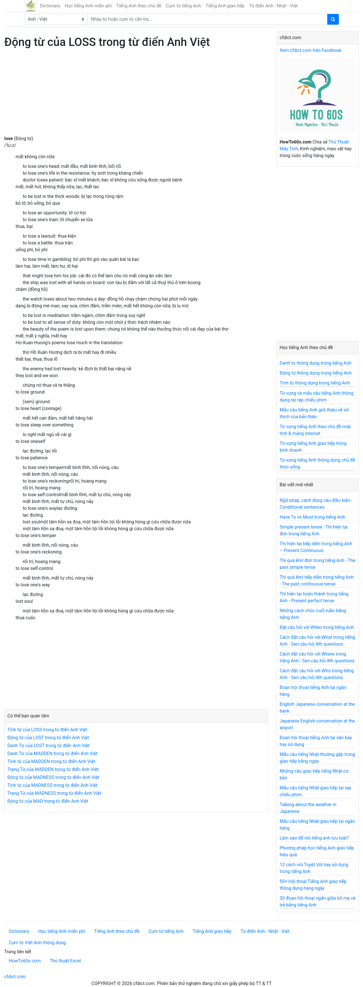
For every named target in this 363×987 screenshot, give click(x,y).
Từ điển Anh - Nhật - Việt (273, 6)
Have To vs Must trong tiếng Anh (312, 517)
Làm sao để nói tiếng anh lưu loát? (314, 838)
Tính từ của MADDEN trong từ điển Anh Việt (51, 761)
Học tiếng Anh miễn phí (88, 6)
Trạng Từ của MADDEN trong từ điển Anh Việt (53, 769)
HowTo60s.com (25, 960)
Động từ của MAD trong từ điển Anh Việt (47, 801)
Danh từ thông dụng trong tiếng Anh (315, 363)
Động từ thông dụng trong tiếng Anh (316, 373)
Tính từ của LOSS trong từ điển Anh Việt (47, 729)
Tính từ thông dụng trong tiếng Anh (315, 383)
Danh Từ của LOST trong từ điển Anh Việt (48, 745)
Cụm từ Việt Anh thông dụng (37, 942)
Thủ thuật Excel (65, 960)
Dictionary (50, 6)
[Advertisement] (136, 95)
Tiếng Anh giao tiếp (225, 6)
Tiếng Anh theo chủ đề (138, 6)
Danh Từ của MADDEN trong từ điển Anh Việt (52, 753)
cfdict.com (15, 976)
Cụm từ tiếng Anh (183, 6)
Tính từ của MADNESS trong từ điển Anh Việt (52, 785)
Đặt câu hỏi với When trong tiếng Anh (317, 627)
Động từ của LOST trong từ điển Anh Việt (48, 737)
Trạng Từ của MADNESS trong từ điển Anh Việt (54, 793)
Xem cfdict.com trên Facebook (310, 50)
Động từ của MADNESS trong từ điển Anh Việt (53, 777)
